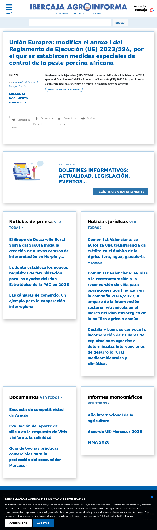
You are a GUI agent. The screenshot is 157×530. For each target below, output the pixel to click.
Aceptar (43, 523)
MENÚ (9, 13)
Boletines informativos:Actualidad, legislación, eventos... (94, 175)
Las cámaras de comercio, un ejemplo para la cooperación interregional (37, 300)
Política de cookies (125, 516)
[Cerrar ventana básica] (152, 497)
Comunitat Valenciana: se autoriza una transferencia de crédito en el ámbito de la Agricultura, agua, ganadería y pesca (117, 250)
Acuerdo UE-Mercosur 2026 (115, 431)
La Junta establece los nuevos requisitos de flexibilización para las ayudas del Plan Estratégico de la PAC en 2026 (39, 275)
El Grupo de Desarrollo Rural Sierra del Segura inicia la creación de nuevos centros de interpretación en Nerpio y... (39, 247)
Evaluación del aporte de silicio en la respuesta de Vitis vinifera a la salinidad (38, 431)
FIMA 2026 (99, 442)
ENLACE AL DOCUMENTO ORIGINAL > (18, 98)
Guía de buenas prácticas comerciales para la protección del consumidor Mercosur (35, 456)
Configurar (18, 523)
